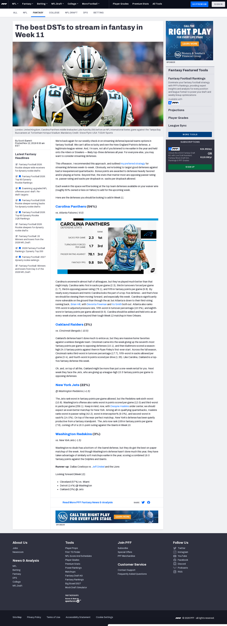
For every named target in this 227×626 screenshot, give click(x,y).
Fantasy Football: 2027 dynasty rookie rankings (30, 258)
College (54, 12)
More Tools (190, 134)
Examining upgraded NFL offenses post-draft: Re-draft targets (31, 191)
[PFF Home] (4, 4)
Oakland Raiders (69, 324)
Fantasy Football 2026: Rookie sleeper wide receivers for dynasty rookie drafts (30, 167)
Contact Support (126, 570)
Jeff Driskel (98, 466)
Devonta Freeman (97, 304)
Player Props (71, 548)
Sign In (218, 4)
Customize (201, 607)
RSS (180, 572)
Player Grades (72, 560)
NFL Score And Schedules (78, 556)
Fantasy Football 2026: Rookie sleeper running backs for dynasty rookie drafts (30, 203)
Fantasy (39, 12)
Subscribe (123, 548)
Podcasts (183, 568)
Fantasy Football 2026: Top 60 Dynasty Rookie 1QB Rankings (30, 215)
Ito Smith (117, 304)
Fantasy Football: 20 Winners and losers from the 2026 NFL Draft (29, 239)
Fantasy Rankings (74, 579)
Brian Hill (75, 304)
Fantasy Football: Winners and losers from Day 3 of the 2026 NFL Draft (30, 269)
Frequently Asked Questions (132, 574)
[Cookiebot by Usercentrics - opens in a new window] (20, 620)
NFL (25, 12)
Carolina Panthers (70, 206)
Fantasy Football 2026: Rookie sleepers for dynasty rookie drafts (29, 227)
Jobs (15, 548)
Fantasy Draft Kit (74, 576)
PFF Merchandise (126, 556)
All (15, 12)
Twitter (181, 548)
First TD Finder (72, 552)
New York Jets (67, 385)
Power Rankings (73, 568)
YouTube (182, 556)
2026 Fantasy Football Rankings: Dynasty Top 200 (30, 250)
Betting (98, 12)
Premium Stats (72, 564)
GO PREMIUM (199, 4)
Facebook (183, 560)
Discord (182, 564)
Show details (48, 619)
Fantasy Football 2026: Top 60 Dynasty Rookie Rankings (30, 179)
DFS (85, 12)
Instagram (183, 552)
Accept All (201, 597)
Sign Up (190, 167)
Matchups (70, 572)
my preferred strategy (133, 163)
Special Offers (125, 552)
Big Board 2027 (73, 583)
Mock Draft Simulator (76, 587)
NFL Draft (71, 12)
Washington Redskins (73, 434)
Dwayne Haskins (119, 406)
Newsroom (18, 552)
